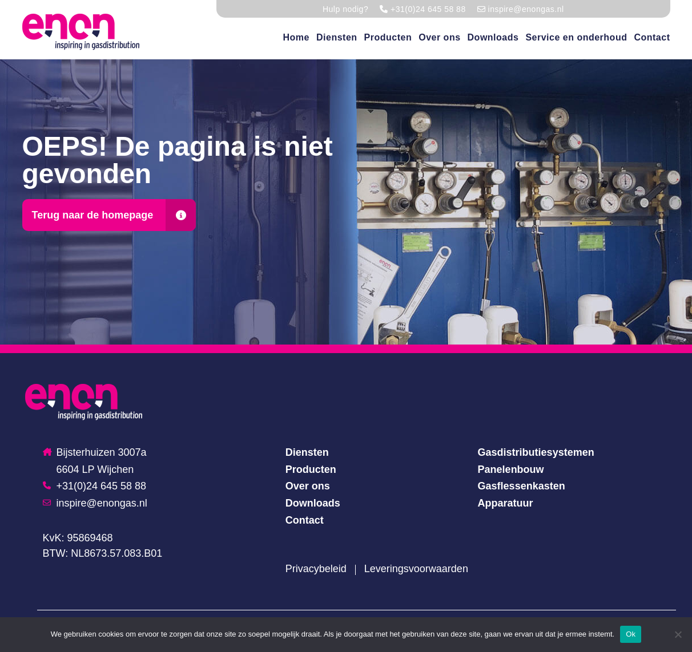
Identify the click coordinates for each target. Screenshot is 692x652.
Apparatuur (505, 503)
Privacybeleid (316, 568)
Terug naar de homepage (93, 215)
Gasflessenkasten (521, 486)
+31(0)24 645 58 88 (95, 486)
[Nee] (677, 634)
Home (296, 37)
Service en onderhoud (576, 37)
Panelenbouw (511, 469)
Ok (630, 634)
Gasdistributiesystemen (536, 452)
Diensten (336, 37)
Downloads (493, 37)
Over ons (439, 37)
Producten (388, 37)
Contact (652, 37)
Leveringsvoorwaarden (416, 568)
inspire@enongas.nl (95, 503)
